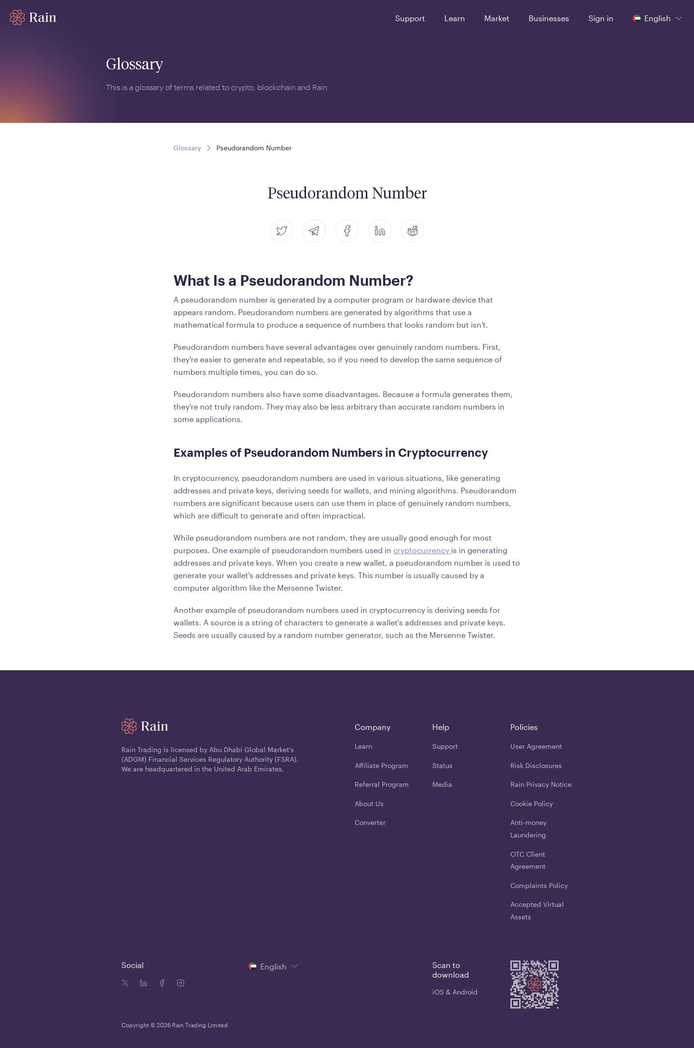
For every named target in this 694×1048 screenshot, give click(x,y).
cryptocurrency (422, 550)
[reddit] (412, 230)
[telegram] (314, 230)
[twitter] (281, 230)
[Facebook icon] (160, 984)
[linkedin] (379, 230)
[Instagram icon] (178, 984)
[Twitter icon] (125, 984)
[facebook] (347, 230)
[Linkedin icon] (141, 984)
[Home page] (33, 17)
